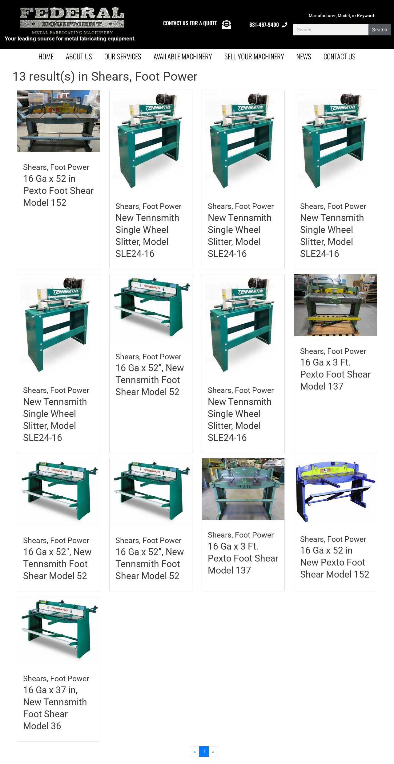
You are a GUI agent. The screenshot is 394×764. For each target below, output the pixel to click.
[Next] (214, 751)
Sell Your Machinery (254, 56)
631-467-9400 (264, 24)
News (303, 56)
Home (46, 56)
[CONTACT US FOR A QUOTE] (226, 24)
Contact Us (340, 56)
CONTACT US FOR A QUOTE (190, 23)
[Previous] (194, 751)
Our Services (122, 56)
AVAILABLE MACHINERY (183, 56)
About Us (79, 56)
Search (379, 30)
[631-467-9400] (284, 24)
